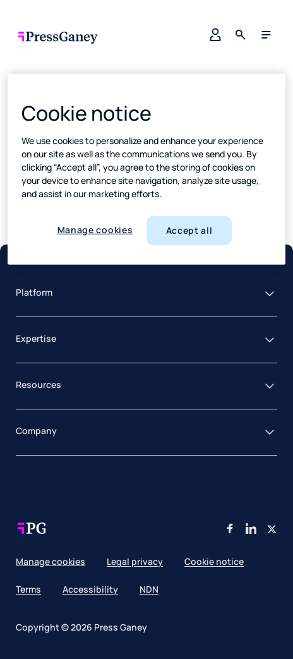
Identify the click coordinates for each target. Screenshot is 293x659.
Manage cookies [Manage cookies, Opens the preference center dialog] (95, 230)
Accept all (189, 230)
